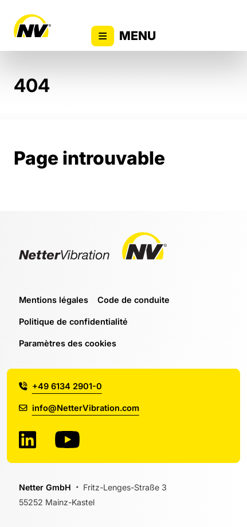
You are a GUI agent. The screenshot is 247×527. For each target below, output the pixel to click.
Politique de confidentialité (73, 321)
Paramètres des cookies (67, 343)
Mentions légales (53, 300)
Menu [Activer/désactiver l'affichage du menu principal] (123, 36)
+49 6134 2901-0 (60, 386)
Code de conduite (133, 300)
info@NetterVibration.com (79, 408)
